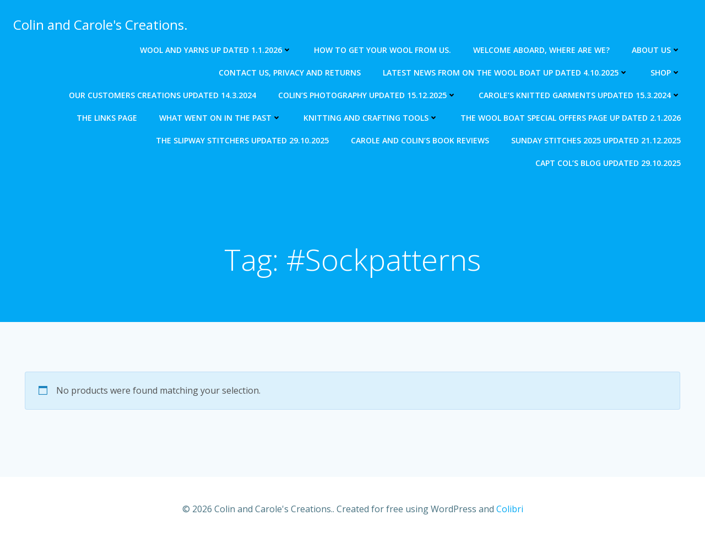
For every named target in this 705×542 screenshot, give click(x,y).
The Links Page (107, 117)
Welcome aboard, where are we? (541, 50)
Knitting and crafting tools (370, 117)
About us (656, 50)
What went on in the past (220, 117)
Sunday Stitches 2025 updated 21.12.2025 (596, 140)
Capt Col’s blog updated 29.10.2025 (608, 163)
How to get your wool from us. (382, 50)
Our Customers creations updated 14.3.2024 (162, 95)
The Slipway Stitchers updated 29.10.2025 (242, 140)
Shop (665, 72)
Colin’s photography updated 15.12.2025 (367, 95)
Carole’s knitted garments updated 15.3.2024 (580, 95)
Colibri (509, 509)
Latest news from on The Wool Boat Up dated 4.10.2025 (505, 72)
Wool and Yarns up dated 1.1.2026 (216, 50)
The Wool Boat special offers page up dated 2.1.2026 (570, 117)
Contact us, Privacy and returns (290, 72)
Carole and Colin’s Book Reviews (420, 140)
